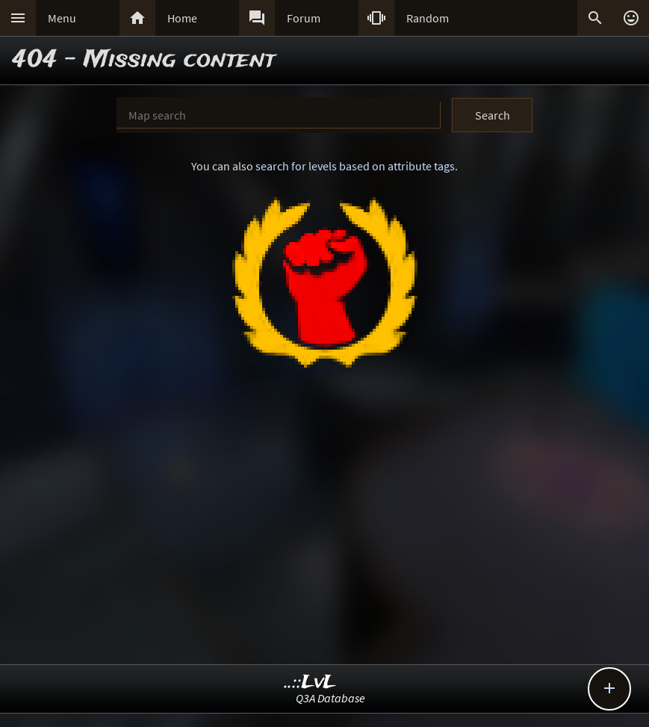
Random (427, 17)
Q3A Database (330, 697)
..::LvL (310, 682)
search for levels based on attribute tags (355, 165)
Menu (62, 17)
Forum (303, 17)
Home (182, 17)
